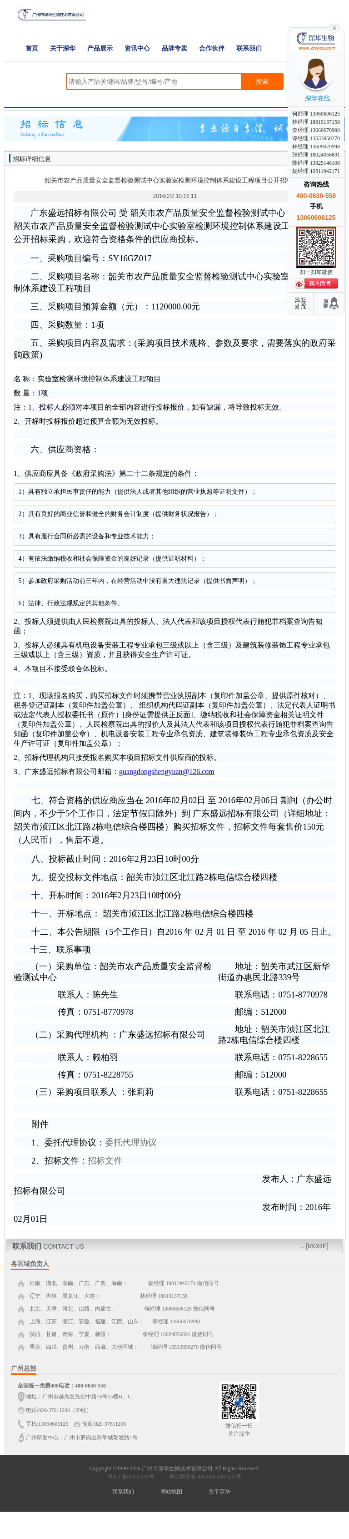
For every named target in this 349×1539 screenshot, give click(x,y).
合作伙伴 (211, 48)
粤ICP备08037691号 (131, 1476)
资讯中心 (137, 48)
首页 (31, 48)
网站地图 (171, 1491)
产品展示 (100, 48)
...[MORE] (315, 1246)
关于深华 (62, 48)
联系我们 (249, 48)
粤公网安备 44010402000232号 (203, 1476)
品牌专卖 (174, 48)
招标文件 (105, 1160)
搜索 (262, 81)
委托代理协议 (131, 1142)
